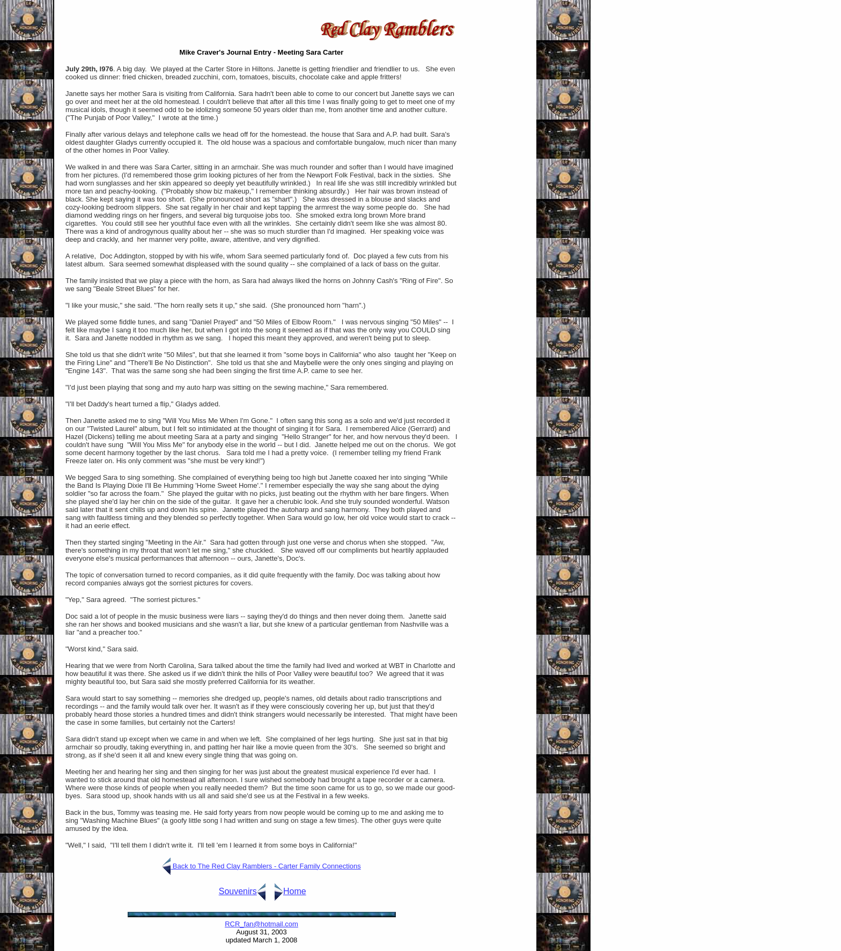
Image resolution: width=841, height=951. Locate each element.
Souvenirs (238, 891)
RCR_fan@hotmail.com (261, 924)
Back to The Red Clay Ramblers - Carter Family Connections (266, 866)
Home (294, 891)
